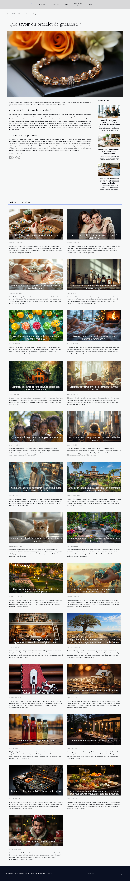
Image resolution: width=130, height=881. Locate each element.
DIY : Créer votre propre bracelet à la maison (36, 235)
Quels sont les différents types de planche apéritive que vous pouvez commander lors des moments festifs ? (94, 794)
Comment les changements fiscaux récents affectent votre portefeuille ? (109, 181)
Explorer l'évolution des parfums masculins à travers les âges (94, 287)
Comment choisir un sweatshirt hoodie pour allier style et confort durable (36, 489)
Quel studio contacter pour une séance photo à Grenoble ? (94, 236)
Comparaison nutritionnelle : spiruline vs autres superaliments (109, 152)
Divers (90, 4)
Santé (66, 4)
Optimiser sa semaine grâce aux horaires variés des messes (94, 438)
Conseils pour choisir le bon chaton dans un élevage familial (36, 539)
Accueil (9, 14)
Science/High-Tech (78, 4)
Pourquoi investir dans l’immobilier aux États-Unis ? (94, 690)
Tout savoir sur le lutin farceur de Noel (36, 841)
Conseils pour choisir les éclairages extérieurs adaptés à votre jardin (36, 590)
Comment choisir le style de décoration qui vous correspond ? (94, 388)
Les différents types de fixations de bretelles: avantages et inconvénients (36, 691)
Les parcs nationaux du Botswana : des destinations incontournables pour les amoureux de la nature (94, 641)
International (55, 4)
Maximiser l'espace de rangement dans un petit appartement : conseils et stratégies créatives (36, 641)
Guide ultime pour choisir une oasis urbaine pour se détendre (94, 539)
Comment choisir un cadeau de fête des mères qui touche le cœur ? (36, 287)
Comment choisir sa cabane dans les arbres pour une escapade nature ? (36, 388)
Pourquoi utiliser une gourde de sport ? (36, 740)
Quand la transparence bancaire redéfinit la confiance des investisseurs (109, 122)
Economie (42, 4)
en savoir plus (30, 119)
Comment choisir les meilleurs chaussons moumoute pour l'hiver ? (94, 337)
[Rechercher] (102, 873)
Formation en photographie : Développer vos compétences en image (94, 590)
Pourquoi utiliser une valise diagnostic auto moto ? (36, 791)
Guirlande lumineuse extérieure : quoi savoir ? (94, 740)
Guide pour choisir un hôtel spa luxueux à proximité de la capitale (94, 489)
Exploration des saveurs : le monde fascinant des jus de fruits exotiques (36, 337)
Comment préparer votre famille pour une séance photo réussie (36, 438)
